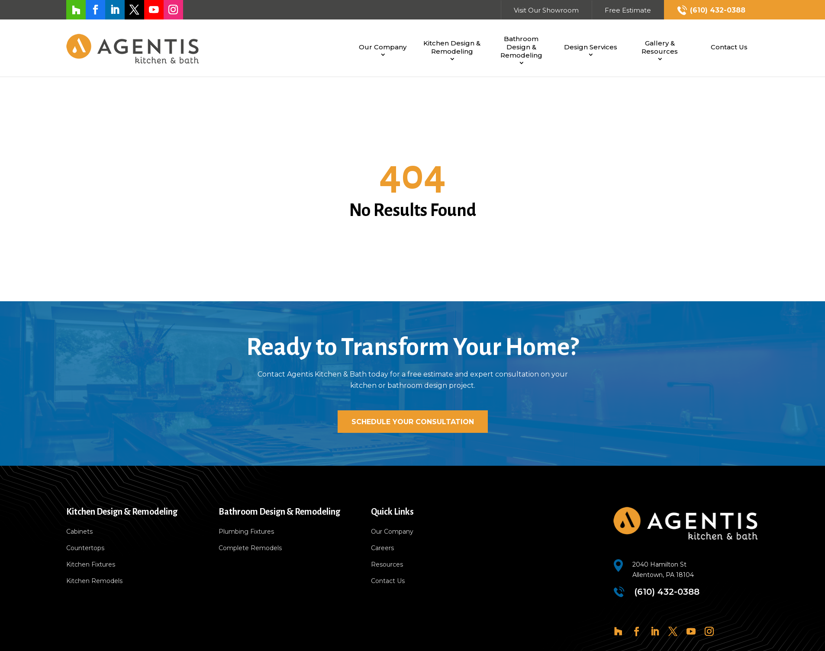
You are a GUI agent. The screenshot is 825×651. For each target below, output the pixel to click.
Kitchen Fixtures (90, 564)
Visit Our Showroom (546, 10)
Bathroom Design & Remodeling (521, 47)
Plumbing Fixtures (246, 532)
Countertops (85, 548)
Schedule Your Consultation (412, 422)
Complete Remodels (250, 548)
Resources (387, 564)
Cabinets (79, 532)
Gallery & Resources (659, 47)
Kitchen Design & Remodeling (451, 47)
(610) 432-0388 (717, 10)
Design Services (590, 47)
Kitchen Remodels (94, 581)
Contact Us (729, 47)
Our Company (382, 47)
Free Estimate (628, 10)
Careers (382, 548)
